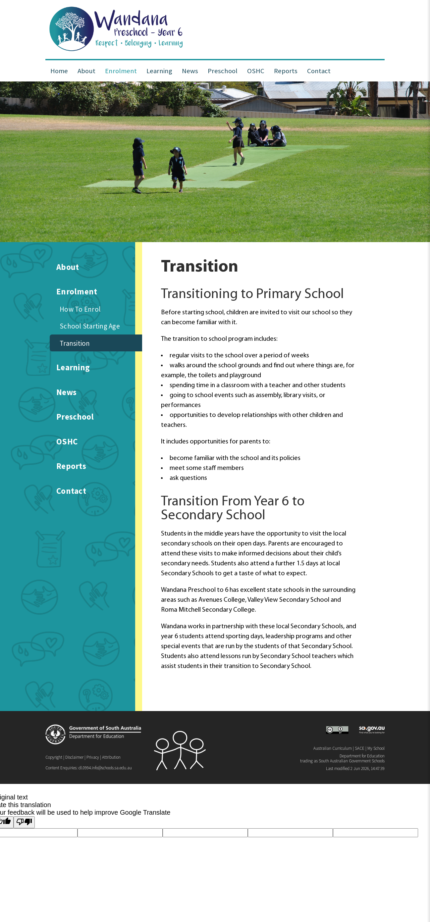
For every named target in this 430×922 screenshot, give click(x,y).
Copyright (53, 757)
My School (376, 748)
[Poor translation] (24, 822)
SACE (359, 748)
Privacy (92, 757)
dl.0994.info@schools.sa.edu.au (105, 768)
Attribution (111, 757)
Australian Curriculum (332, 748)
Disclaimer (74, 757)
